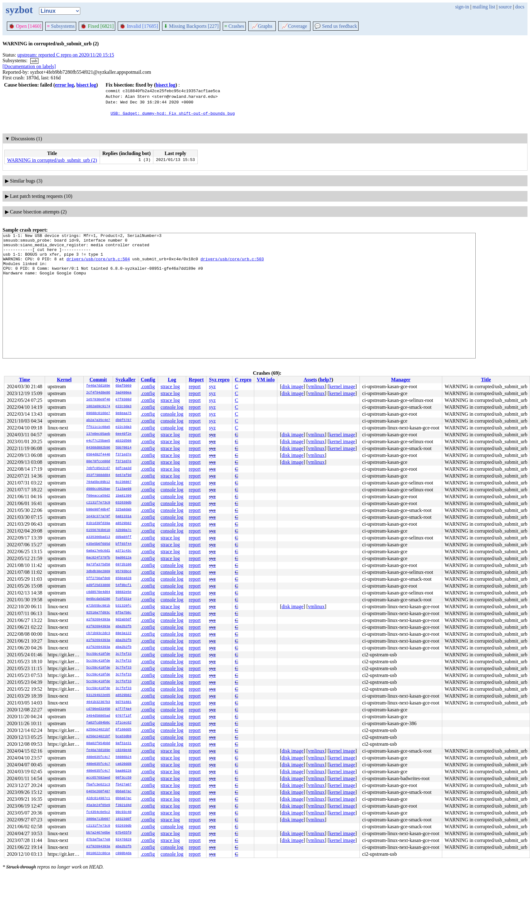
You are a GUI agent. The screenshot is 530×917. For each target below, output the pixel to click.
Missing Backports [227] (191, 26)
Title (486, 379)
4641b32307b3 (98, 702)
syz (212, 386)
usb (34, 60)
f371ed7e (123, 455)
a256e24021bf (98, 730)
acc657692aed (98, 778)
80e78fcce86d (98, 461)
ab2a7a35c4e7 (98, 420)
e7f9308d (123, 400)
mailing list (484, 6)
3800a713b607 (98, 819)
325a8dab (123, 510)
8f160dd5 (123, 730)
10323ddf (123, 819)
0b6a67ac (123, 791)
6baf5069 (123, 386)
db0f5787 (123, 420)
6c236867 (123, 482)
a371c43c (123, 551)
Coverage (294, 26)
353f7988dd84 (98, 475)
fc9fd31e (123, 599)
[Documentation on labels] (29, 66)
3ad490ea (123, 393)
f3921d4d (123, 805)
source (505, 6)
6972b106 (123, 565)
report (195, 386)
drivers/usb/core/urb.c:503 (232, 264)
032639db (123, 503)
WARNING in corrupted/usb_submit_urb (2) (52, 160)
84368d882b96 (98, 448)
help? (325, 379)
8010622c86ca (98, 853)
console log (172, 407)
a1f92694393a (98, 620)
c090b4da (123, 853)
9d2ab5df (123, 620)
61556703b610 (98, 530)
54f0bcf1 (123, 585)
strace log (170, 386)
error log (64, 85)
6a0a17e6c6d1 (98, 551)
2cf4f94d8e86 (98, 393)
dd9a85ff (123, 537)
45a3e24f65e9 (98, 805)
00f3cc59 (123, 778)
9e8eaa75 (123, 413)
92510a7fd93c (98, 613)
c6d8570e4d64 (98, 592)
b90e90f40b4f (98, 510)
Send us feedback (336, 26)
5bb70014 (123, 448)
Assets (310, 379)
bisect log (86, 85)
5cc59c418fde (98, 654)
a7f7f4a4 (123, 709)
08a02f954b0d (98, 743)
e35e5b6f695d (98, 544)
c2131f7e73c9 (98, 503)
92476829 (123, 840)
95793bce (123, 571)
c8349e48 (123, 750)
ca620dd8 (123, 764)
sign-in (462, 6)
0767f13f (123, 716)
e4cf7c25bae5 (98, 441)
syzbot (19, 9)
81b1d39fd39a (98, 523)
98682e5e (123, 592)
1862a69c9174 (98, 406)
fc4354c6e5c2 (98, 812)
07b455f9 (123, 833)
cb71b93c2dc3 (98, 633)
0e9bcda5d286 (98, 599)
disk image (293, 386)
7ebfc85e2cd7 (98, 468)
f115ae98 (123, 489)
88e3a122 (123, 633)
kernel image (342, 386)
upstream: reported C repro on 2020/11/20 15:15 (65, 55)
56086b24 (123, 757)
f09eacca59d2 (98, 496)
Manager (400, 379)
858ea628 (123, 578)
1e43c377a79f (98, 516)
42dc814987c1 (98, 798)
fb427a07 (123, 785)
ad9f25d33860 (98, 585)
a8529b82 (123, 523)
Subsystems (61, 26)
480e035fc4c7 (98, 757)
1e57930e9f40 (98, 400)
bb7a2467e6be (98, 833)
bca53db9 (123, 736)
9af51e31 (123, 743)
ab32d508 (123, 441)
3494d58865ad (98, 716)
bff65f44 (123, 544)
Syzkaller (126, 379)
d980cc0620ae (98, 489)
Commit (98, 379)
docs (519, 6)
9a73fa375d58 (98, 565)
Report (196, 379)
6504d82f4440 (98, 455)
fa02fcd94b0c (98, 723)
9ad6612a (123, 558)
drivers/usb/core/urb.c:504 (98, 264)
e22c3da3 (123, 406)
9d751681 (123, 702)
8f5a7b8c (123, 613)
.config (148, 386)
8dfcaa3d (123, 468)
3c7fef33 (123, 654)
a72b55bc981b (98, 606)
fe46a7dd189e (98, 386)
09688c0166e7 (98, 413)
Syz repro (219, 379)
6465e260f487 (98, 791)
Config (148, 379)
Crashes (234, 26)
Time (24, 379)
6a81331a (123, 516)
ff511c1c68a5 (98, 427)
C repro (243, 379)
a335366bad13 (98, 537)
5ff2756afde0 (98, 578)
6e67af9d (123, 475)
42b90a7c (123, 530)
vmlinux (316, 386)
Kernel (64, 379)
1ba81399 (123, 496)
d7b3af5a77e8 (98, 840)
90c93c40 (123, 812)
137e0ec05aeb (98, 434)
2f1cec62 (123, 723)
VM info (266, 379)
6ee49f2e (123, 434)
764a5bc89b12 (98, 482)
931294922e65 (98, 695)
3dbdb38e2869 (98, 571)
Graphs (262, 26)
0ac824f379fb (98, 558)
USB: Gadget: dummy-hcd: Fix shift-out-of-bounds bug (173, 113)
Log (172, 379)
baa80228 (123, 771)
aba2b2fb (123, 626)
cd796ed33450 (98, 709)
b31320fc (123, 606)
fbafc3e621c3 (98, 785)
